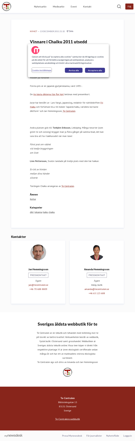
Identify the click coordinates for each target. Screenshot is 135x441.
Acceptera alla (95, 70)
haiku (45, 212)
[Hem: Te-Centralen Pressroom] (6, 6)
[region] (68, 60)
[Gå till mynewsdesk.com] (13, 436)
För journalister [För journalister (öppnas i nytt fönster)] (94, 435)
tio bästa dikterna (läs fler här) (48, 94)
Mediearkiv (58, 6)
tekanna (38, 212)
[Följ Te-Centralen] (129, 7)
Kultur (33, 199)
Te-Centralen (69, 111)
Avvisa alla (74, 70)
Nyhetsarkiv (40, 6)
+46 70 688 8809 (38, 289)
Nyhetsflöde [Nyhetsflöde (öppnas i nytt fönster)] (112, 435)
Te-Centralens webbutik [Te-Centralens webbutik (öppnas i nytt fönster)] (67, 419)
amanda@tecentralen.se (96, 289)
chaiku (52, 212)
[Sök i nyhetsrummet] (119, 6)
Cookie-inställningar (42, 70)
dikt (32, 212)
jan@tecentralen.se (38, 284)
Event (74, 6)
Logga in (127, 435)
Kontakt (87, 6)
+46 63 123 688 (97, 293)
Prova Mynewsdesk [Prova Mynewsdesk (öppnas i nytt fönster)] (72, 435)
